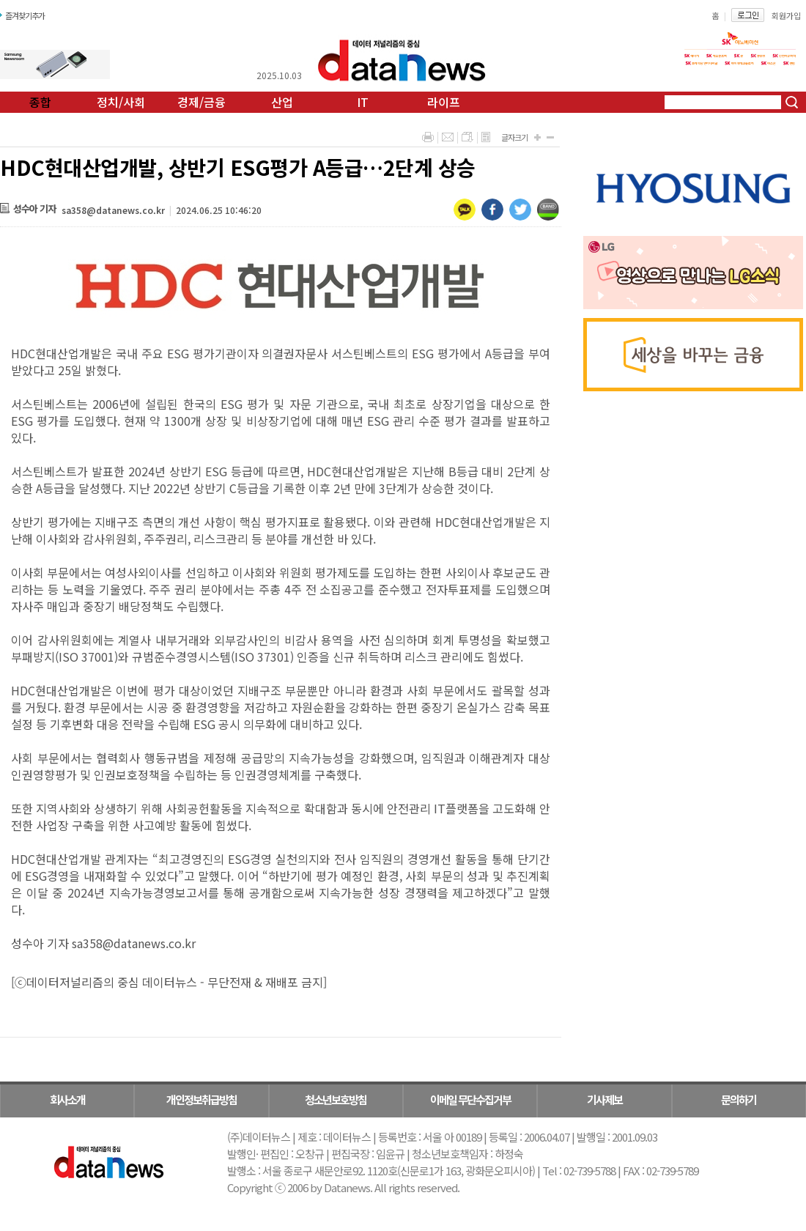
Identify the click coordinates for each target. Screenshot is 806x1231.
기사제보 (604, 1099)
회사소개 (67, 1099)
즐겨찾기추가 (25, 15)
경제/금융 (201, 102)
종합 (40, 102)
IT (363, 102)
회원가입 (786, 15)
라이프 (443, 102)
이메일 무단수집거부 (470, 1099)
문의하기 (738, 1099)
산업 (282, 102)
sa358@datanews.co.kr (113, 210)
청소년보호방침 (335, 1099)
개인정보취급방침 (201, 1099)
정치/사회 (121, 102)
